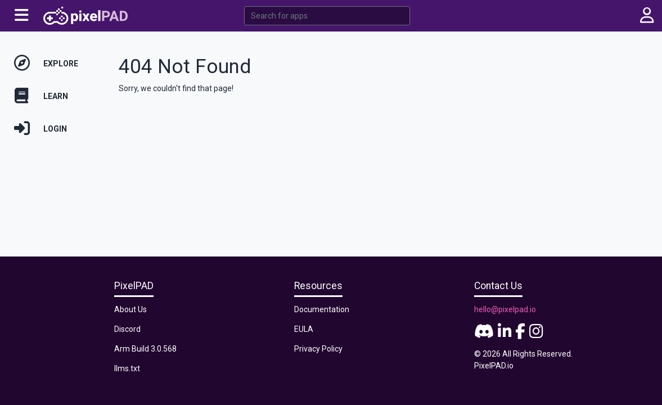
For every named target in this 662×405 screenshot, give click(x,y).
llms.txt (127, 368)
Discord (127, 329)
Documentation (321, 309)
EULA (303, 329)
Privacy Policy (318, 348)
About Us (130, 309)
